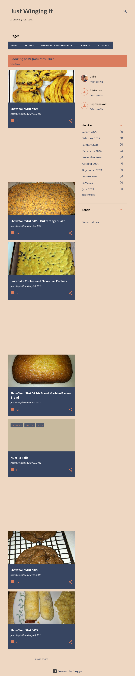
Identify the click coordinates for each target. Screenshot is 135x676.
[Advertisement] (40, 155)
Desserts (85, 45)
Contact (103, 45)
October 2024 (90, 163)
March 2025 (89, 132)
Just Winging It (32, 11)
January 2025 (90, 144)
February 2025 (91, 138)
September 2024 (92, 170)
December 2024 (92, 151)
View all (15, 64)
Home (14, 45)
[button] (70, 121)
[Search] (125, 11)
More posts (41, 659)
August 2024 (90, 176)
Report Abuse (90, 222)
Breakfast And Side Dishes (56, 45)
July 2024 (87, 182)
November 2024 (92, 157)
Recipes (29, 45)
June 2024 (88, 189)
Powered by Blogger (67, 671)
